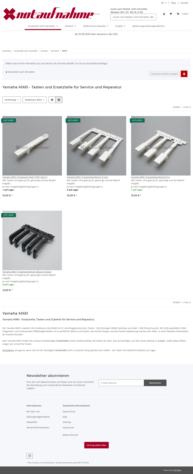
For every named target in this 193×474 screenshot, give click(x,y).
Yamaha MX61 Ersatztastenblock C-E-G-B (87, 177)
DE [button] (162, 2)
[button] (164, 14)
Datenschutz (69, 411)
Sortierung (10, 99)
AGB (65, 416)
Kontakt (184, 2)
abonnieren (155, 382)
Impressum (68, 427)
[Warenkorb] (182, 14)
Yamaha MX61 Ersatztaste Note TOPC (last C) (24, 177)
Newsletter (32, 422)
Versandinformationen (38, 427)
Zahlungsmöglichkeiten (38, 416)
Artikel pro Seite (33, 99)
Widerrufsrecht (70, 434)
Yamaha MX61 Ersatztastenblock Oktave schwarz (27, 271)
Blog (173, 2)
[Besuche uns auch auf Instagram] (30, 455)
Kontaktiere (8, 350)
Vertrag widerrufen (96, 445)
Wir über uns (33, 411)
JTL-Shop (177, 470)
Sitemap (67, 422)
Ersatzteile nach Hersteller (20, 71)
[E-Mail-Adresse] (121, 383)
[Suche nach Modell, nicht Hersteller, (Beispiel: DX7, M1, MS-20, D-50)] (133, 17)
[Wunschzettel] (170, 14)
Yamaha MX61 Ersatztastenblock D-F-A (150, 177)
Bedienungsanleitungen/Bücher (149, 26)
